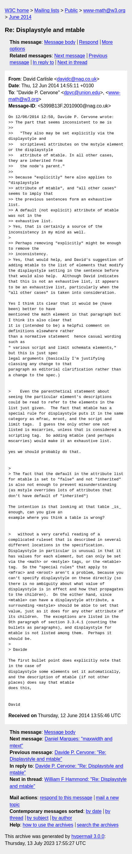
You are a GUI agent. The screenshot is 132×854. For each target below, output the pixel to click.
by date (93, 811)
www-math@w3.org (104, 10)
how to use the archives (48, 824)
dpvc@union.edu (82, 92)
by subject (37, 817)
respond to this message (66, 797)
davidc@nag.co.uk (77, 79)
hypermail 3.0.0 (87, 836)
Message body (59, 42)
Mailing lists (46, 10)
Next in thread (72, 62)
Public (71, 10)
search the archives (98, 824)
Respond (88, 42)
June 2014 (20, 17)
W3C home (17, 10)
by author (62, 817)
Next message (69, 55)
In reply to (43, 62)
